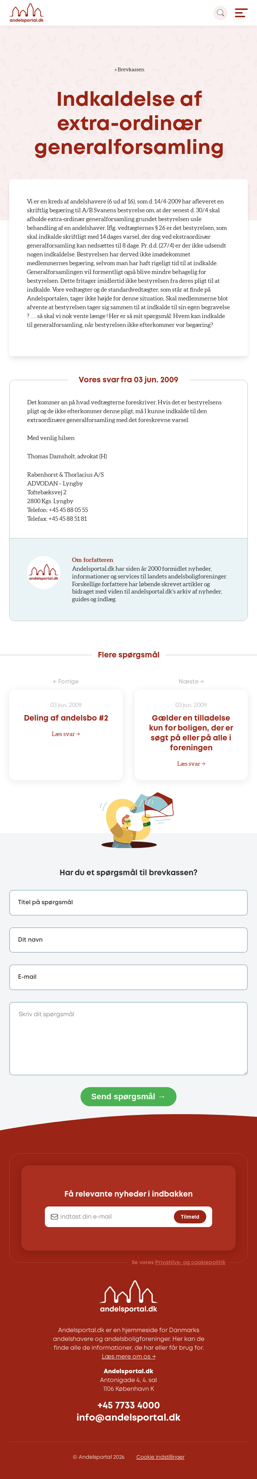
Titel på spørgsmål (45, 902)
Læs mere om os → (129, 1357)
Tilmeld (190, 1217)
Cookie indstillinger (160, 1457)
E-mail (27, 977)
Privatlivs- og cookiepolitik (190, 1262)
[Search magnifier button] (220, 13)
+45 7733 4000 (128, 1406)
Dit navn (30, 940)
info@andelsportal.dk (128, 1418)
